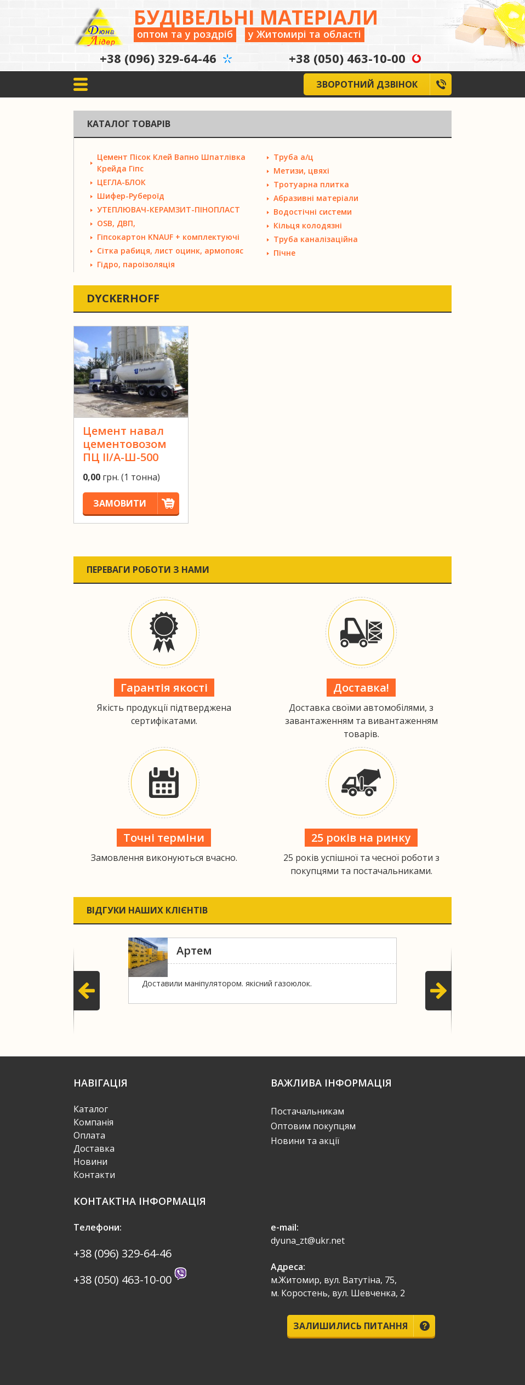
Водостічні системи (312, 211)
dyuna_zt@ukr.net (308, 1240)
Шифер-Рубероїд (130, 196)
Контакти (94, 1175)
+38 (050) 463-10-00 (347, 58)
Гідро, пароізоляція (136, 264)
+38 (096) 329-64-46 (158, 58)
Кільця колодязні (307, 225)
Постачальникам (307, 1111)
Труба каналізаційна (315, 239)
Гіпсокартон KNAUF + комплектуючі (168, 237)
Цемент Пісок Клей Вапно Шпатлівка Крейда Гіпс (171, 163)
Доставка (94, 1148)
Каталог (90, 1109)
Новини (90, 1162)
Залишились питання (364, 1326)
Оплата (89, 1135)
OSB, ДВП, (116, 223)
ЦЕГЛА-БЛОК (121, 182)
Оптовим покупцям (313, 1126)
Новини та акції (305, 1141)
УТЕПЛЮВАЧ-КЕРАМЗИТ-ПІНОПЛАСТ (168, 209)
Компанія (93, 1122)
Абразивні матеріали (315, 198)
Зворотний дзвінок (384, 84)
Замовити (136, 503)
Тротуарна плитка (311, 184)
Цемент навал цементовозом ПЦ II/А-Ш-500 (125, 443)
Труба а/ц (293, 157)
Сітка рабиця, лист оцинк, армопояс (170, 250)
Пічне (284, 253)
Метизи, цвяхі (301, 170)
